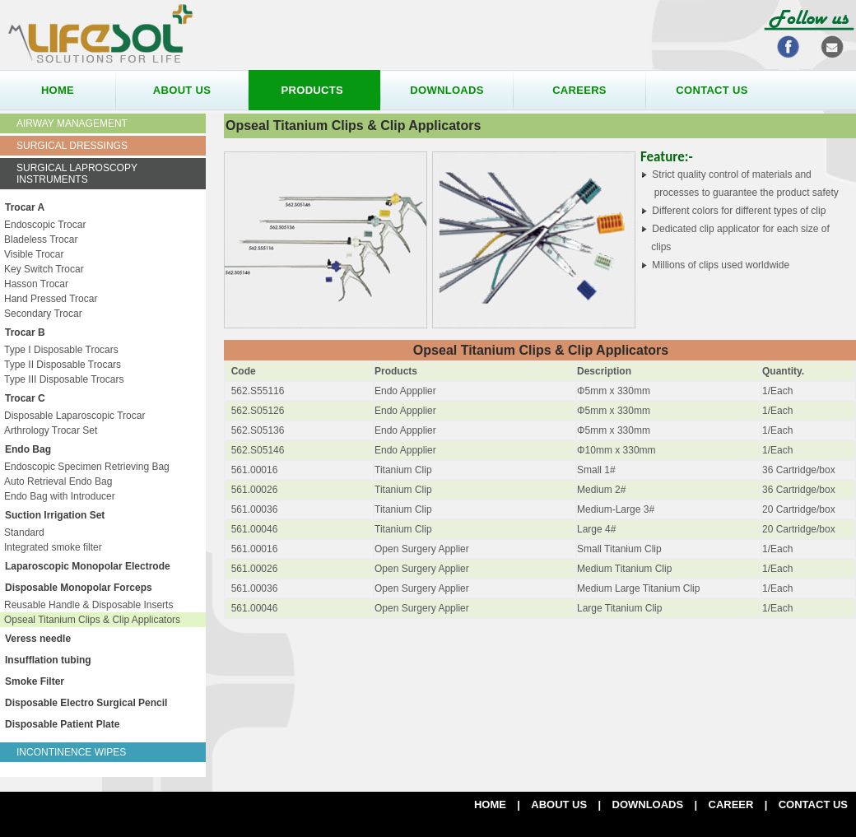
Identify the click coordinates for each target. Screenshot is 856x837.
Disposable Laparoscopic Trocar (74, 415)
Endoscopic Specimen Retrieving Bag (87, 466)
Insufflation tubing (48, 660)
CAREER (731, 804)
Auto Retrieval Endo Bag (58, 481)
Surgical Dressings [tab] (72, 145)
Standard (24, 532)
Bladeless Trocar (40, 239)
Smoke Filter (34, 681)
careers (579, 90)
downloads (446, 90)
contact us (711, 90)
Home (490, 804)
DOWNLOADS (648, 804)
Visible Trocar (33, 254)
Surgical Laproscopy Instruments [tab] (76, 173)
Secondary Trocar (43, 313)
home (57, 90)
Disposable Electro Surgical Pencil (86, 703)
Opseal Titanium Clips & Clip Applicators (92, 619)
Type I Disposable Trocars (61, 350)
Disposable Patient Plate (62, 724)
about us (182, 90)
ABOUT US (559, 804)
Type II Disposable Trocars (62, 364)
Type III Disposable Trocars (63, 379)
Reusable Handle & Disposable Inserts (88, 605)
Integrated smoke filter (53, 547)
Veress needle (38, 638)
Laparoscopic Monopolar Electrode (87, 566)
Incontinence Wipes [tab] (71, 752)
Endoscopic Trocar (45, 224)
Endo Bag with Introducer (59, 496)
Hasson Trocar (36, 284)
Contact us (813, 804)
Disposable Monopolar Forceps (78, 587)
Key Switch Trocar (44, 269)
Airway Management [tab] (72, 123)
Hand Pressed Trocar (50, 299)
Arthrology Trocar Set (50, 430)
